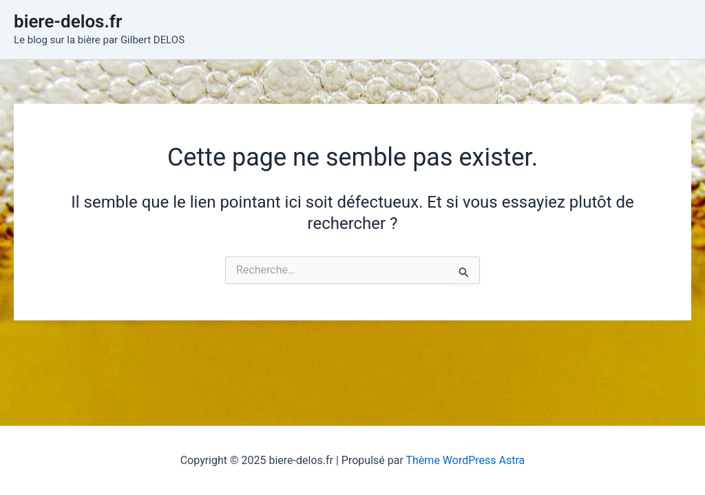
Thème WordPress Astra (465, 460)
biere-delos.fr (68, 21)
